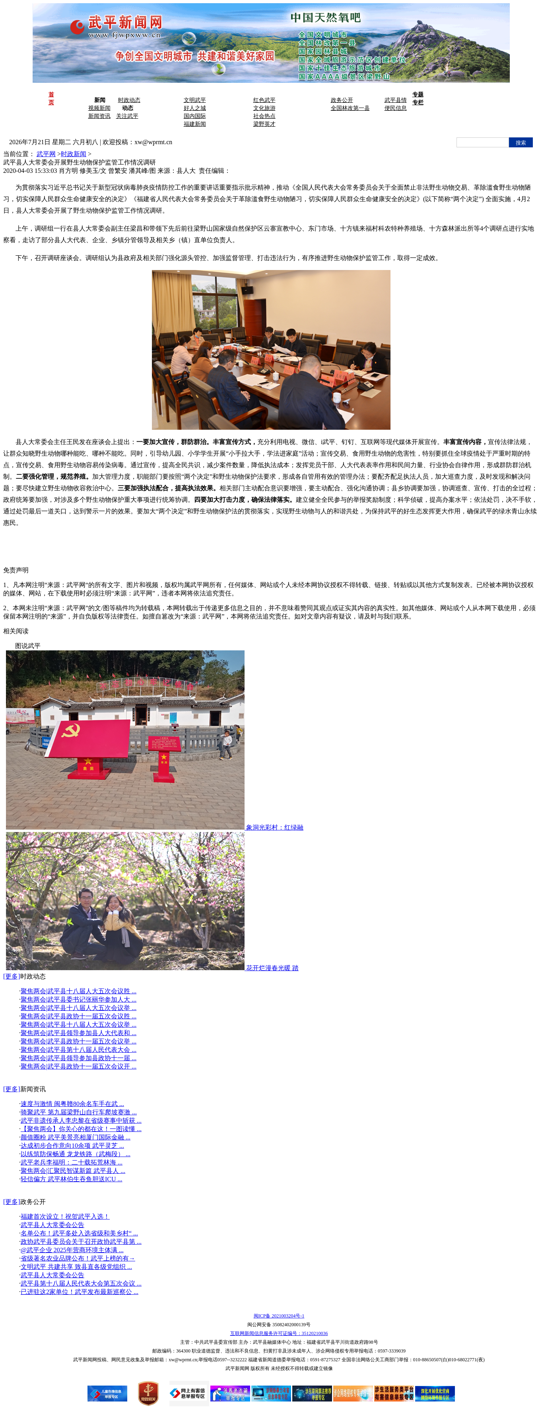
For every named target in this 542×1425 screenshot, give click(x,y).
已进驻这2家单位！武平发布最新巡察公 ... (79, 1291)
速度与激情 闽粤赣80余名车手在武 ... (72, 1103)
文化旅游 (264, 108)
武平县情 (396, 100)
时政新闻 (73, 154)
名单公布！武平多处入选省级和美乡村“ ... (79, 1233)
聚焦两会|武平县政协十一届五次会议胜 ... (78, 1016)
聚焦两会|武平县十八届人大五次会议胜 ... (78, 991)
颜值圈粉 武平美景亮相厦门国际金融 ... (75, 1137)
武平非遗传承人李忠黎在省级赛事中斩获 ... (81, 1120)
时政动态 (129, 100)
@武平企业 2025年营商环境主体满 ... (72, 1250)
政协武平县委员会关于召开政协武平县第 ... (81, 1241)
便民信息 (396, 108)
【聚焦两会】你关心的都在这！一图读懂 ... (81, 1129)
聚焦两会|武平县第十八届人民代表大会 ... (78, 1049)
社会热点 (264, 116)
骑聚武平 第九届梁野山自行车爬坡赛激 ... (79, 1112)
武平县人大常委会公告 (52, 1224)
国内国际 (195, 116)
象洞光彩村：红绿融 (274, 827)
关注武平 (127, 116)
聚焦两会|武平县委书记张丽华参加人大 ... (78, 999)
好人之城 (195, 108)
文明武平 (195, 100)
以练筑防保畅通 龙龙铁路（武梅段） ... (75, 1154)
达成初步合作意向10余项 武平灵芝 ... (72, 1145)
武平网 (46, 154)
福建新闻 (195, 124)
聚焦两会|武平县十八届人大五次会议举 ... (78, 1007)
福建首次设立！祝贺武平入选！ (65, 1216)
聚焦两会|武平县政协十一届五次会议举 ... (78, 1041)
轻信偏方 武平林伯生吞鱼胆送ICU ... (71, 1179)
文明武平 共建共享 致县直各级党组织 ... (76, 1266)
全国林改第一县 (350, 108)
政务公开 (342, 100)
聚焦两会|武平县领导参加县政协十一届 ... (78, 1058)
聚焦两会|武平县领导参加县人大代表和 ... (78, 1033)
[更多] (11, 976)
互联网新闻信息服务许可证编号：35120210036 (279, 1333)
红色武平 (264, 100)
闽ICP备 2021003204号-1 (279, 1316)
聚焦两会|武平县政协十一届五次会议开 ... (78, 1066)
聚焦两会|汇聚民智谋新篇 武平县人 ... (73, 1170)
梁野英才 (264, 124)
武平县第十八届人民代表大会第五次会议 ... (81, 1283)
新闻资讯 (99, 116)
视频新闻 (99, 108)
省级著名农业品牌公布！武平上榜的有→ (78, 1258)
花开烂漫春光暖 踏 (272, 968)
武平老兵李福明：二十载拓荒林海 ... (71, 1162)
